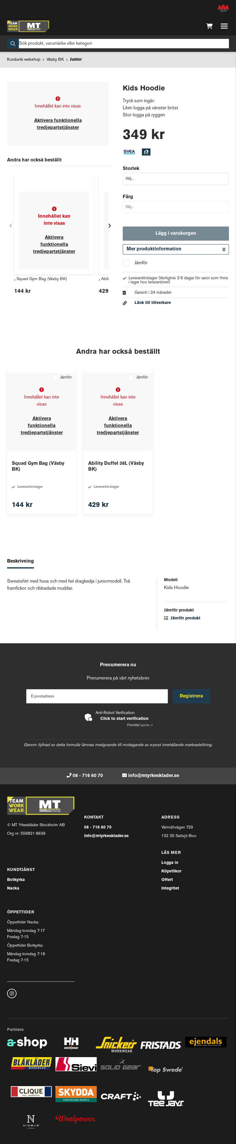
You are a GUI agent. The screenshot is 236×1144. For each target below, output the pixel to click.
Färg (128, 197)
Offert (167, 880)
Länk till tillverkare (153, 303)
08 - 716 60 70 (88, 776)
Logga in (169, 863)
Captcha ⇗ (140, 725)
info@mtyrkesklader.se (153, 776)
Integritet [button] (170, 888)
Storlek (131, 169)
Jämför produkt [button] (182, 618)
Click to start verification (124, 719)
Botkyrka (16, 880)
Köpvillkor (171, 871)
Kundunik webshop (23, 60)
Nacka (13, 888)
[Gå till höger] (109, 225)
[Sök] (118, 43)
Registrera (191, 696)
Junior (76, 60)
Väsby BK (55, 60)
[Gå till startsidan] (28, 26)
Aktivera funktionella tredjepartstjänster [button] (54, 245)
